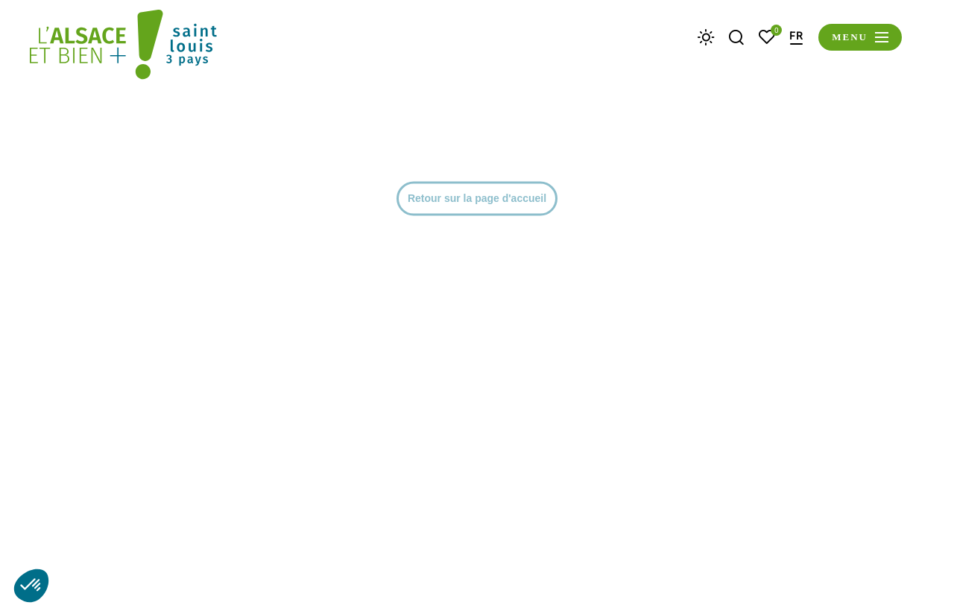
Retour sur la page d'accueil (477, 466)
